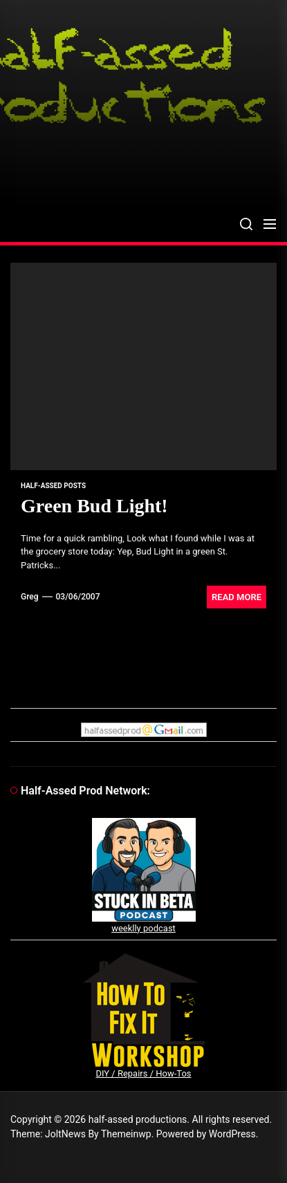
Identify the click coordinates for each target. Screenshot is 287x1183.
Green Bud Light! (94, 505)
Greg (30, 597)
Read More (236, 597)
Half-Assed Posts (53, 486)
